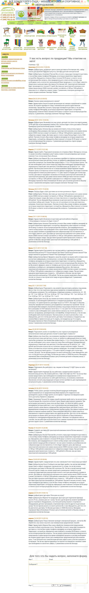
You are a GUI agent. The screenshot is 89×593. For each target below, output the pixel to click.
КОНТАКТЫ (85, 23)
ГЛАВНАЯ (12, 23)
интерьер (83, 36)
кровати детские (29, 36)
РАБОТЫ (79, 23)
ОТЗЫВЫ (73, 23)
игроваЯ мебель (41, 36)
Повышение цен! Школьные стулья (13, 68)
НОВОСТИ (38, 23)
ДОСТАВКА (52, 23)
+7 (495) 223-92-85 (7, 15)
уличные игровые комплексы (72, 48)
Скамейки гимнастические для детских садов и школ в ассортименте (11, 61)
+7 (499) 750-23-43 (7, 20)
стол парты (6, 36)
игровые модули (52, 36)
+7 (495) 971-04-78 (7, 17)
